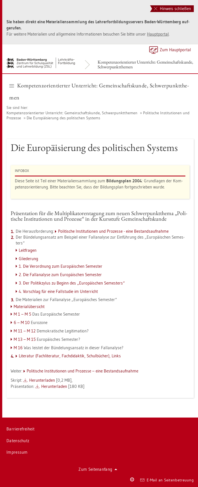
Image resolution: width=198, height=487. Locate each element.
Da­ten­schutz (17, 440)
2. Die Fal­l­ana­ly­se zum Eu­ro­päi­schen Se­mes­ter (60, 274)
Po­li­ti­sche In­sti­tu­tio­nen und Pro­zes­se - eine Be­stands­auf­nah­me (113, 231)
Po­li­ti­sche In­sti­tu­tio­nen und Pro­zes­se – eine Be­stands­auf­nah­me (82, 371)
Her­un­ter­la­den (42, 380)
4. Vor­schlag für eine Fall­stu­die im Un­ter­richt (58, 291)
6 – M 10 (22, 322)
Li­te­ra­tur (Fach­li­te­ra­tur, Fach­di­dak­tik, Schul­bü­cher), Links (70, 355)
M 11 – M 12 (25, 331)
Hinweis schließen (172, 8)
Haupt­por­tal (158, 34)
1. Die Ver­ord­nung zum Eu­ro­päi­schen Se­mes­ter (60, 266)
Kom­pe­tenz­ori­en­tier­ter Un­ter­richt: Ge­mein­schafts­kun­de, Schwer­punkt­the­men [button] (99, 91)
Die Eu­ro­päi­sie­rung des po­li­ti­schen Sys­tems (63, 117)
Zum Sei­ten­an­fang (98, 469)
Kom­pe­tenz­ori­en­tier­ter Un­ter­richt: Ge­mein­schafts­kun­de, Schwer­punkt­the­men (145, 64)
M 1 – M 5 (22, 314)
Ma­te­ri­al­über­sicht (29, 306)
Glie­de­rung (28, 258)
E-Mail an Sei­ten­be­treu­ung (167, 480)
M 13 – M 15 (25, 339)
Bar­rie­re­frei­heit (20, 429)
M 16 (18, 347)
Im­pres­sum (17, 452)
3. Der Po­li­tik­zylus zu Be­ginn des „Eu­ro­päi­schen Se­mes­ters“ (72, 283)
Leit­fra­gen (27, 250)
